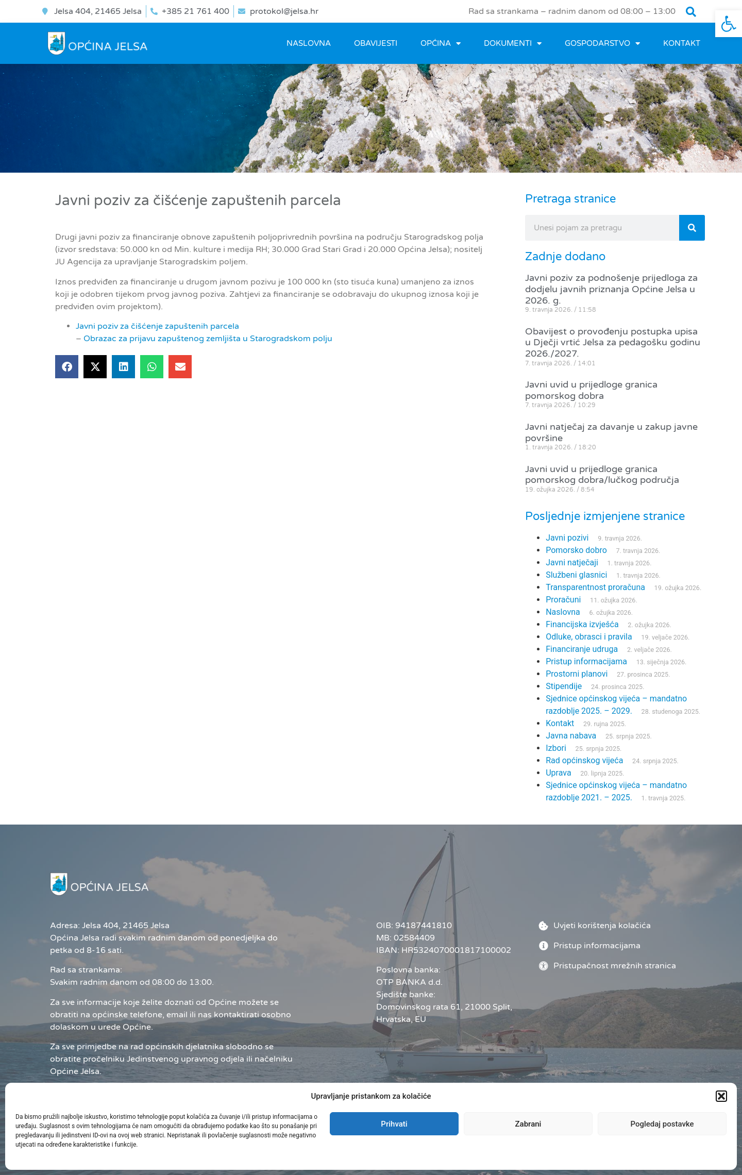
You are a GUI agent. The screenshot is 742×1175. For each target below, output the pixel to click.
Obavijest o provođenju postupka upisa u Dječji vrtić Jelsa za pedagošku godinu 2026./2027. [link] (612, 342)
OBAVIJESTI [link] (375, 43)
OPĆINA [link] (440, 44)
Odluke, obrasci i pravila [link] (589, 637)
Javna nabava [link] (571, 736)
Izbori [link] (556, 748)
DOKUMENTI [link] (513, 44)
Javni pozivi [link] (567, 538)
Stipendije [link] (564, 686)
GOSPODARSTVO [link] (602, 44)
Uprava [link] (558, 773)
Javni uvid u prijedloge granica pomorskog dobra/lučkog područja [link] (602, 474)
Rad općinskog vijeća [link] (584, 760)
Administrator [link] (477, 1149)
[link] (728, 23)
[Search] (692, 228)
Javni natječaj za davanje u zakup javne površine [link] (611, 432)
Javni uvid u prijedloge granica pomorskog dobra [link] (591, 390)
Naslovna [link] (308, 43)
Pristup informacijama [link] (586, 661)
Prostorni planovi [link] (577, 674)
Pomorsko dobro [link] (576, 550)
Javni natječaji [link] (572, 562)
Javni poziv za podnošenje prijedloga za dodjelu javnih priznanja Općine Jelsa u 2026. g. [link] (611, 289)
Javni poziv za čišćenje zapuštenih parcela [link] (157, 326)
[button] (691, 12)
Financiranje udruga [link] (582, 649)
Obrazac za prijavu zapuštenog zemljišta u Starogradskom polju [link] (207, 338)
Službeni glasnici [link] (576, 575)
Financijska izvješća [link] (582, 624)
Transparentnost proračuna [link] (595, 587)
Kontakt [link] (681, 43)
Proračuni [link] (563, 600)
